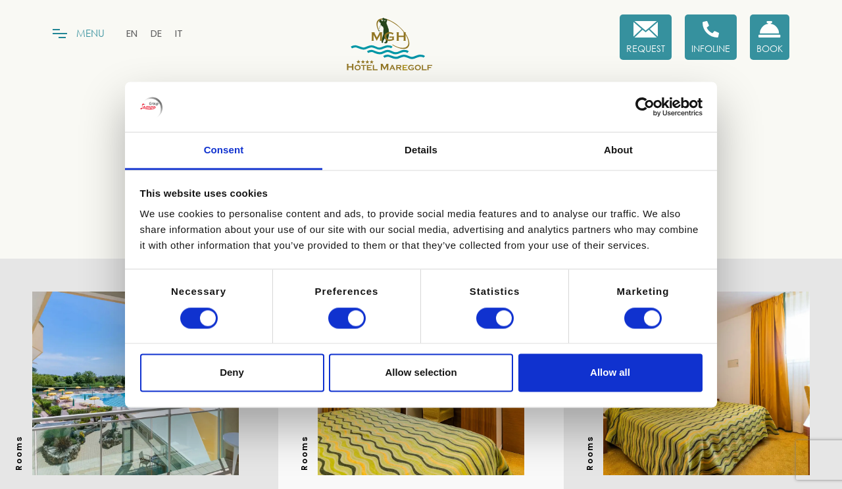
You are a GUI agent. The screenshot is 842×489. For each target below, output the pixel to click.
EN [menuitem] (131, 33)
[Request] (646, 37)
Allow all (610, 372)
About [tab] (618, 150)
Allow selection (421, 372)
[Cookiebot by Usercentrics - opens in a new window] (645, 106)
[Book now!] (769, 37)
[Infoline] (711, 37)
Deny (232, 372)
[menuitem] (132, 33)
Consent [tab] (224, 150)
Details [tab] (421, 150)
